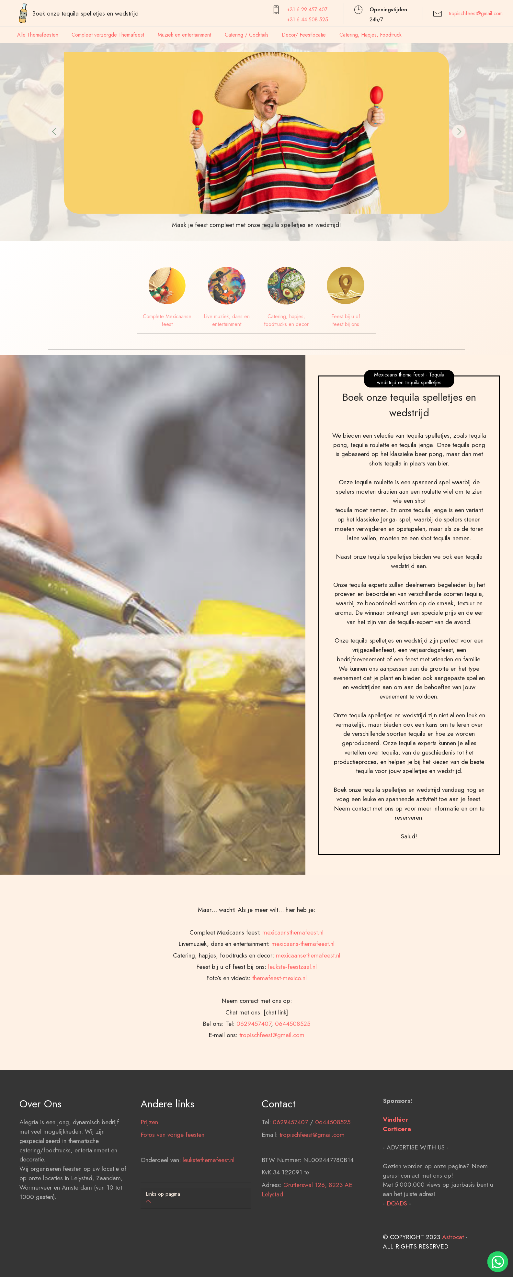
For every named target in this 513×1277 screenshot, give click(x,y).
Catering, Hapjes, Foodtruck (370, 35)
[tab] (196, 1198)
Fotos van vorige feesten (172, 1176)
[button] (54, 131)
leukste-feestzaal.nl (292, 1050)
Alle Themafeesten (37, 35)
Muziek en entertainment (184, 35)
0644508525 (332, 1164)
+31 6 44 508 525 (307, 19)
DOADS (397, 1244)
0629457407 (290, 1164)
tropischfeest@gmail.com (476, 13)
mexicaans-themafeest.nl (303, 1027)
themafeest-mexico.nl (279, 1061)
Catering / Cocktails (246, 35)
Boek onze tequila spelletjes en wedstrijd (85, 13)
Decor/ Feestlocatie (304, 35)
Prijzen (149, 1164)
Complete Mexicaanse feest (167, 320)
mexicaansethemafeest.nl (308, 1039)
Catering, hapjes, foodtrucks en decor (286, 320)
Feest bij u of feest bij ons (345, 320)
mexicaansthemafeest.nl (293, 1016)
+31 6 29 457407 (307, 9)
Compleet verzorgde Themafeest (108, 35)
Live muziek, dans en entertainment (227, 320)
